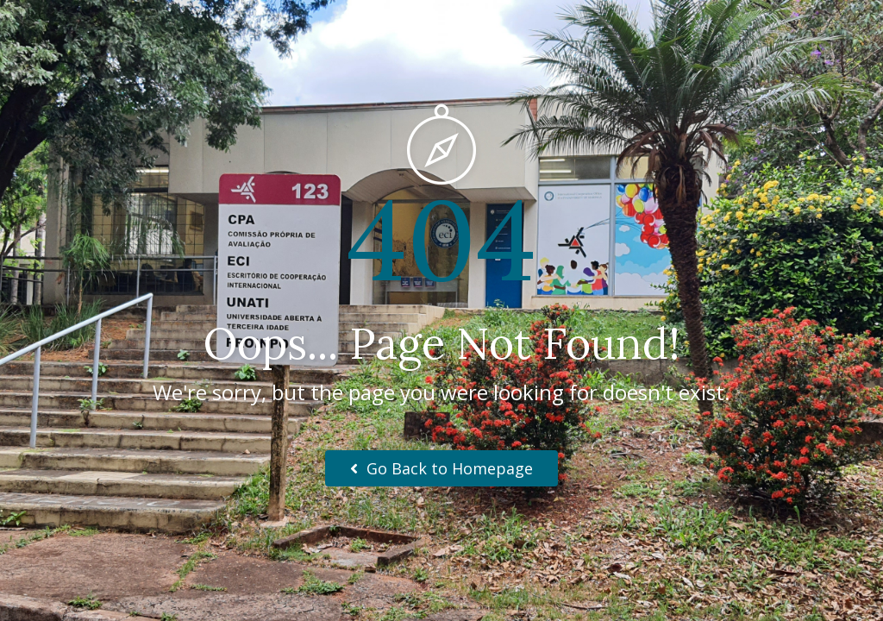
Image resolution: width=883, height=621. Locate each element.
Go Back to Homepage (441, 468)
